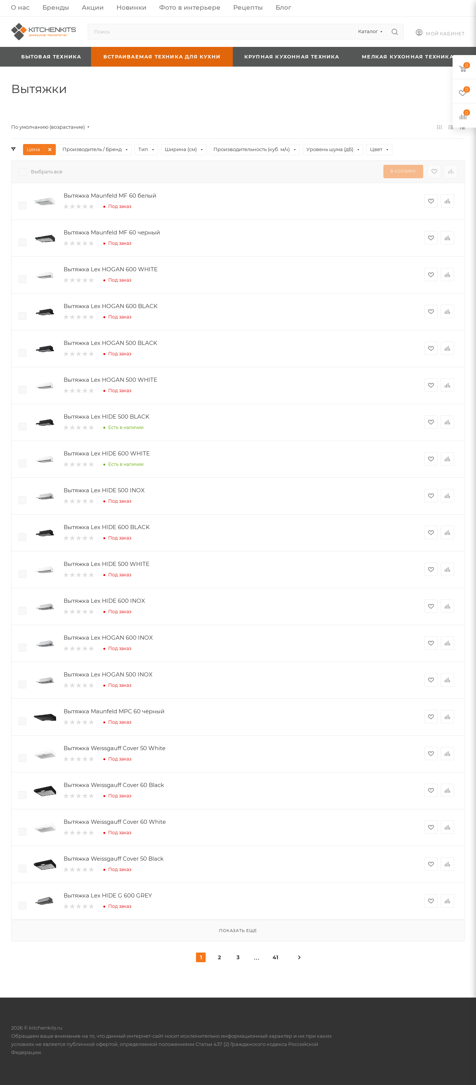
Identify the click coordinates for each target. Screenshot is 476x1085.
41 (275, 957)
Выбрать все (46, 172)
